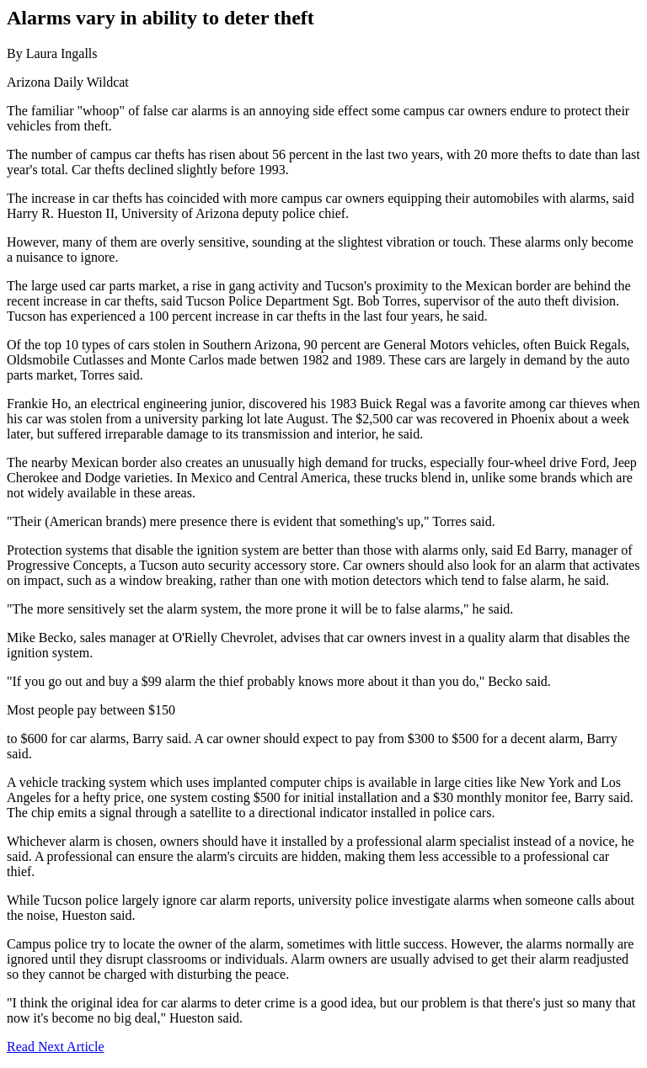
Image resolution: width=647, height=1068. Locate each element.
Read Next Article (55, 1046)
